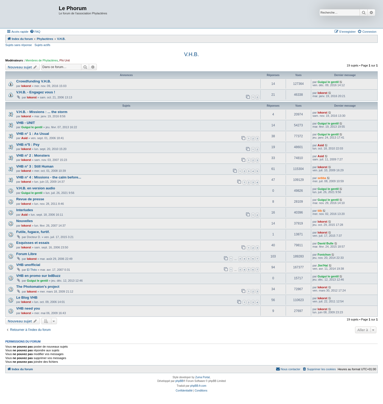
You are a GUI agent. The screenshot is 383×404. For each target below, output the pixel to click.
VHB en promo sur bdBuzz (38, 276)
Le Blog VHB (27, 297)
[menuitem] (35, 31)
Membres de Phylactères (42, 60)
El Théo (32, 269)
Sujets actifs (42, 45)
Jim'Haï (323, 265)
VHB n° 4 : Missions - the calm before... (48, 177)
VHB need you (28, 308)
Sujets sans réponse (18, 45)
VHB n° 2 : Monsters (33, 155)
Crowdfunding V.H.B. (33, 81)
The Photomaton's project (37, 287)
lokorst (26, 86)
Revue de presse (30, 199)
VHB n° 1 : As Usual (32, 134)
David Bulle (326, 243)
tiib (320, 210)
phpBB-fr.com (198, 385)
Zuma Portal (202, 377)
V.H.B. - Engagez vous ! (35, 92)
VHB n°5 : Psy (27, 145)
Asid (24, 138)
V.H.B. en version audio (35, 188)
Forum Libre (26, 254)
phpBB (179, 381)
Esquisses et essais (32, 243)
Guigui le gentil (328, 82)
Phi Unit (65, 60)
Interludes (24, 210)
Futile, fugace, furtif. (33, 232)
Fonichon (324, 254)
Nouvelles (24, 221)
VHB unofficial (28, 265)
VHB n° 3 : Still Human (34, 166)
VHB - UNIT (25, 123)
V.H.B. (191, 54)
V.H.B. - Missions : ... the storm (41, 112)
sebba (322, 178)
